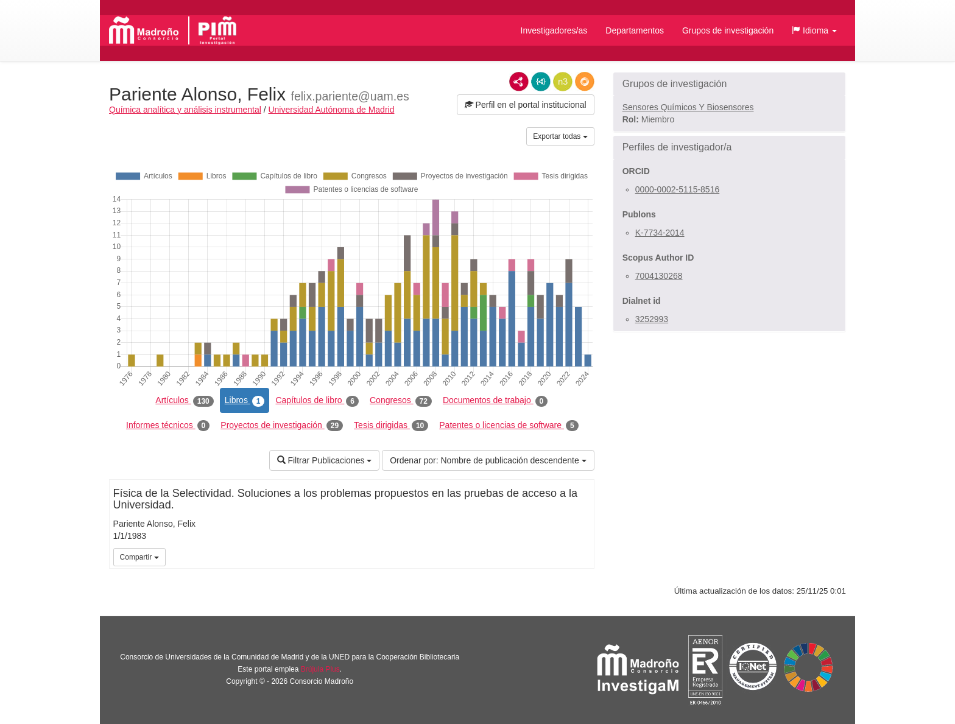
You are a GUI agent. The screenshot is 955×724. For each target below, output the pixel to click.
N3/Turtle (563, 81)
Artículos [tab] (184, 400)
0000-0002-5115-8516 (677, 189)
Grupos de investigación (728, 30)
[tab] (729, 84)
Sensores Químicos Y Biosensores (688, 107)
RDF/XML (519, 81)
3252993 (652, 319)
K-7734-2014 (660, 232)
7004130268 (659, 276)
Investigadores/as (554, 30)
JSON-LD (541, 81)
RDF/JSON (584, 81)
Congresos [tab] (401, 400)
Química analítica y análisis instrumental (185, 109)
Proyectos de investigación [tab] (281, 425)
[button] (814, 30)
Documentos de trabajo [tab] (495, 400)
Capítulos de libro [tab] (317, 400)
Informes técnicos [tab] (168, 425)
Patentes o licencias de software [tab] (508, 425)
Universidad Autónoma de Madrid (331, 109)
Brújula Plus (320, 669)
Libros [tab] (245, 400)
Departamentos (634, 30)
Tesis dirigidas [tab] (391, 425)
